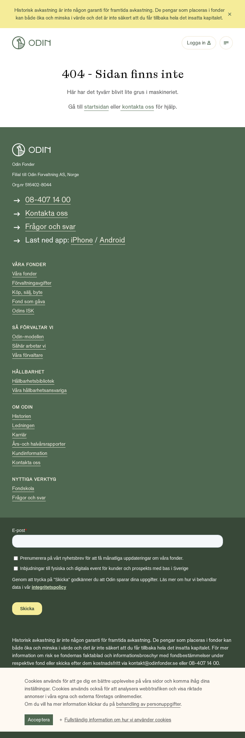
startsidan (96, 107)
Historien (21, 416)
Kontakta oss (46, 213)
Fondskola (23, 488)
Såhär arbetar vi (29, 346)
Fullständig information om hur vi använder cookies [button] (117, 720)
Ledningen (23, 425)
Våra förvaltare (27, 355)
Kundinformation (29, 453)
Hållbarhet (28, 372)
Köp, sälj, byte (27, 292)
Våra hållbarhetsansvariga (39, 390)
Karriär (19, 435)
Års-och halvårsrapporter (38, 444)
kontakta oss (137, 107)
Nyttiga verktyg (34, 479)
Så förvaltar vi (32, 327)
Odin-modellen (28, 337)
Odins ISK (23, 311)
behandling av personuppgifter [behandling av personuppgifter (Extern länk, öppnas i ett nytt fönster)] (148, 704)
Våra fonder (29, 264)
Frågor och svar (50, 226)
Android (112, 240)
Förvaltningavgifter (31, 283)
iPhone (82, 240)
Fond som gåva (28, 301)
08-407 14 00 (48, 199)
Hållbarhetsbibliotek (33, 381)
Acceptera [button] (39, 720)
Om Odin (22, 407)
